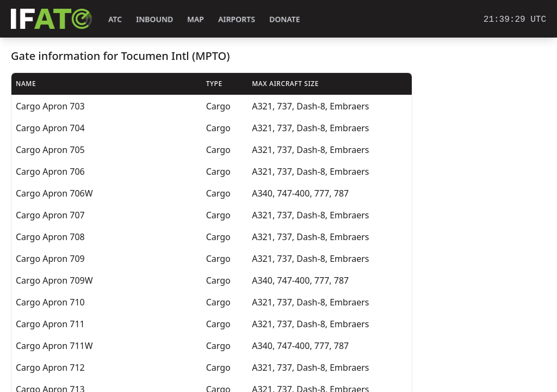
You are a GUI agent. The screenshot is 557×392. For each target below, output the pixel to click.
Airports (236, 19)
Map (195, 19)
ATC (115, 19)
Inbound (154, 19)
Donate (284, 19)
